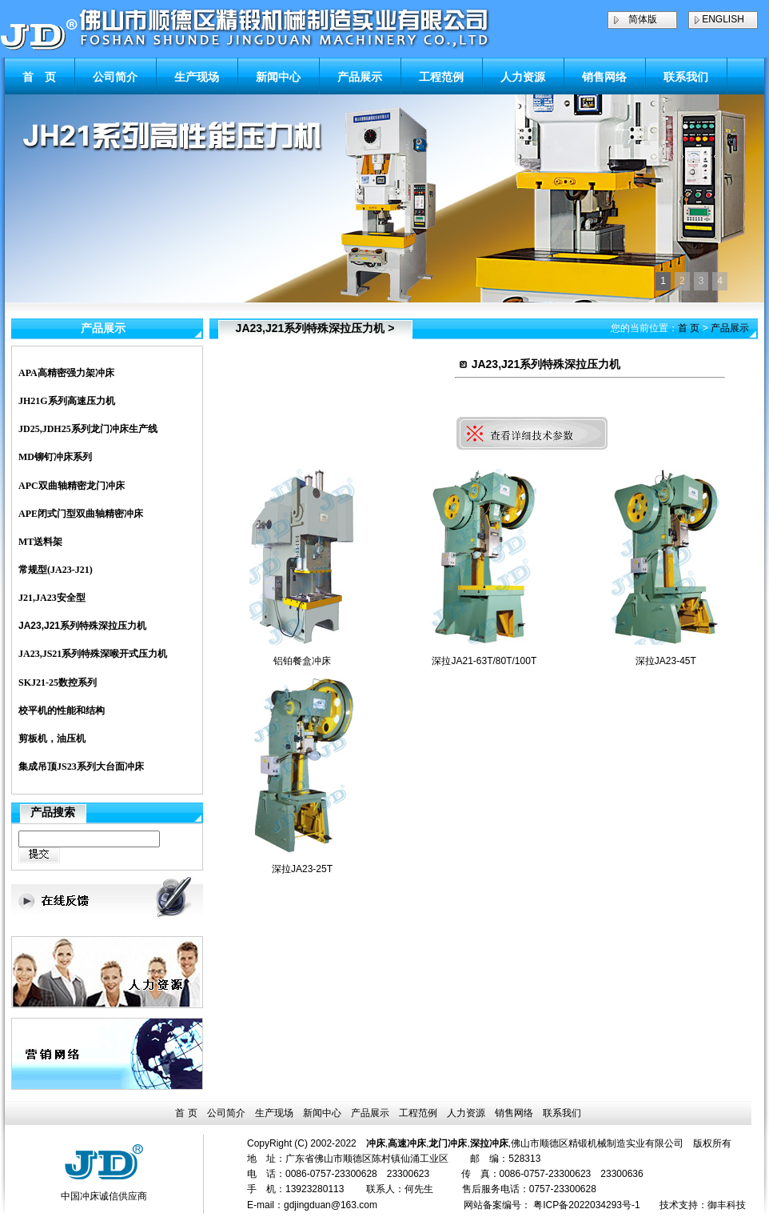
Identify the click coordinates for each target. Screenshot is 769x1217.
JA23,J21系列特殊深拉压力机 (82, 625)
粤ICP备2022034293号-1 (586, 1205)
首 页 (39, 76)
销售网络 (604, 76)
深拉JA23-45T (666, 661)
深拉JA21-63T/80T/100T (484, 661)
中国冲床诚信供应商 (104, 1196)
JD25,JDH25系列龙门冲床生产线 (87, 428)
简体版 (642, 19)
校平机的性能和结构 (61, 710)
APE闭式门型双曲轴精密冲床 (80, 513)
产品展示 (359, 76)
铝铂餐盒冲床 (302, 661)
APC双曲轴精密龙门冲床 (71, 485)
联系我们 (685, 76)
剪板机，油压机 (52, 738)
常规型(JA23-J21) (55, 569)
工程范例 (441, 76)
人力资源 (522, 76)
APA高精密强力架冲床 (66, 372)
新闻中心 (278, 76)
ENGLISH (723, 19)
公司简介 (115, 76)
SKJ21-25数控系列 (57, 682)
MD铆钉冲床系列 (55, 456)
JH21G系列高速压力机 (66, 400)
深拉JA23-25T (302, 869)
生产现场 (196, 76)
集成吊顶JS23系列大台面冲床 (81, 766)
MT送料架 (40, 541)
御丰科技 (726, 1205)
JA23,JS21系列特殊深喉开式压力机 (92, 653)
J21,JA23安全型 (52, 597)
